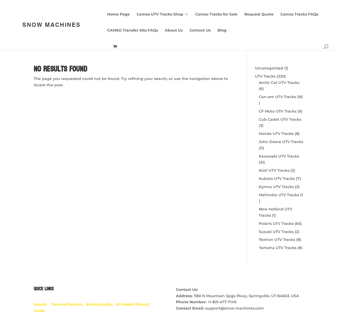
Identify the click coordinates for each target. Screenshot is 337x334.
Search (42, 304)
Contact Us (200, 30)
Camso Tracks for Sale (216, 14)
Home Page (118, 14)
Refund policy (101, 304)
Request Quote (259, 14)
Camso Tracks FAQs (299, 14)
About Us (174, 30)
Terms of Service (68, 304)
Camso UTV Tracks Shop (160, 14)
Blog (221, 30)
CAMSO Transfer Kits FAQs (132, 30)
